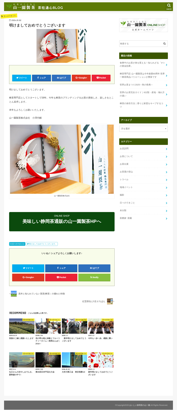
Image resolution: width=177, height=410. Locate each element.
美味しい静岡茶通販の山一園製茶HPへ (61, 221)
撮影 (122, 194)
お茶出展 (124, 163)
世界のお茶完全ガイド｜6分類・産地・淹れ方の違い (142, 93)
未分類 (123, 209)
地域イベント (126, 186)
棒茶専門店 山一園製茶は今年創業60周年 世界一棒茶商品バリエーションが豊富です (142, 75)
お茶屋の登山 (126, 171)
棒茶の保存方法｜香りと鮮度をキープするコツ (141, 104)
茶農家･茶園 (126, 217)
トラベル (124, 179)
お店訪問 (124, 148)
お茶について (126, 156)
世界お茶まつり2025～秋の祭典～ (136, 84)
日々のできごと (18, 244)
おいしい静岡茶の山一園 (139, 405)
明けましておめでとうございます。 (43, 244)
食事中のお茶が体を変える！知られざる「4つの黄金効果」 (142, 64)
